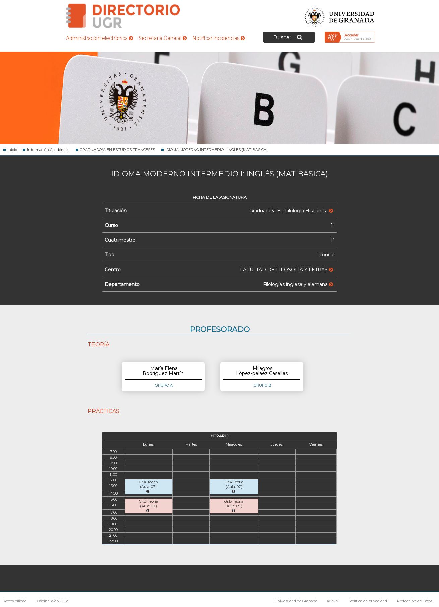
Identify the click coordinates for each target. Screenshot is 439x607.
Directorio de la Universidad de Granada (123, 15)
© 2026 (333, 601)
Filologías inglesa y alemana (298, 284)
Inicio (12, 149)
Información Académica (48, 149)
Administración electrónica (99, 38)
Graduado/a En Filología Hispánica (291, 211)
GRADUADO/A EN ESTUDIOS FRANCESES (117, 149)
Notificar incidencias (218, 38)
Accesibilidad (15, 601)
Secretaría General (163, 38)
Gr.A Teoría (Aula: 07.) (148, 487)
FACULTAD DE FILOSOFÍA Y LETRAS (286, 270)
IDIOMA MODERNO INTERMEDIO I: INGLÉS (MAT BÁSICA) (216, 149)
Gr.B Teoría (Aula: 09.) (148, 506)
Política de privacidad (368, 601)
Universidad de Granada (340, 15)
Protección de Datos (414, 601)
